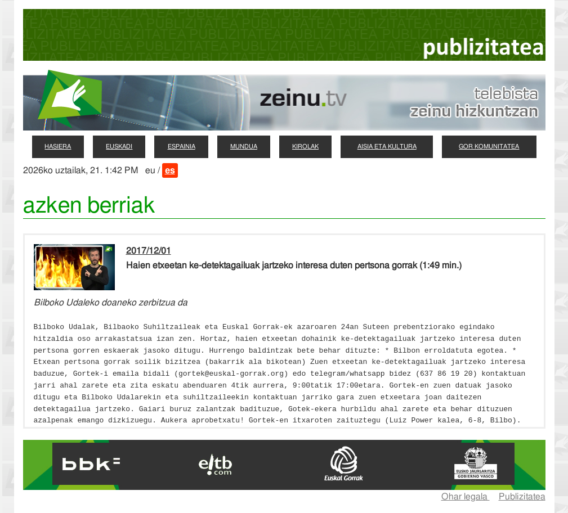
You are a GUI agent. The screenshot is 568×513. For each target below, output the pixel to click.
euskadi (119, 146)
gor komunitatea (489, 146)
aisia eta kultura (387, 146)
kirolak (305, 146)
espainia (181, 146)
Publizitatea (522, 496)
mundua (243, 146)
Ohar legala (465, 496)
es (170, 170)
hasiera (57, 146)
